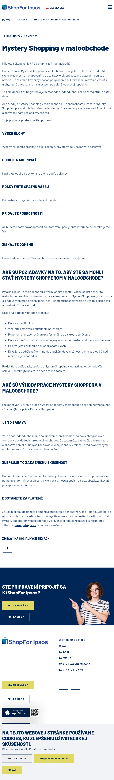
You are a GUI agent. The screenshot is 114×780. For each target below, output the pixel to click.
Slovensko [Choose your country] (57, 7)
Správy (22, 19)
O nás (62, 645)
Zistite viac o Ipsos (72, 639)
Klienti (64, 651)
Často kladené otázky (74, 663)
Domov (6, 19)
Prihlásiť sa (16, 616)
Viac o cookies (17, 758)
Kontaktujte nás (71, 669)
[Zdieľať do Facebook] (7, 548)
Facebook (63, 685)
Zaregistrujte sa (25, 525)
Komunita (65, 657)
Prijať (12, 769)
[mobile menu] (110, 7)
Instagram (75, 685)
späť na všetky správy (20, 35)
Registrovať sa (18, 605)
